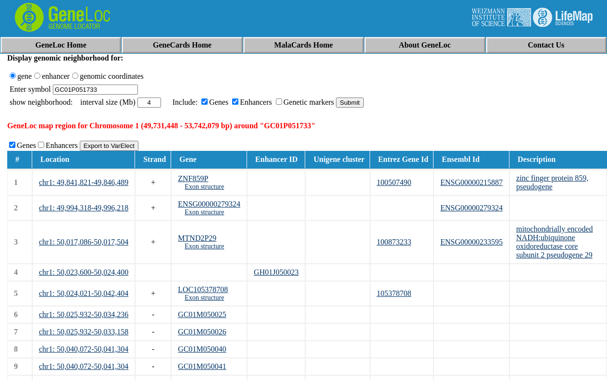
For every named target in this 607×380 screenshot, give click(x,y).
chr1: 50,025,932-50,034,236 (83, 314)
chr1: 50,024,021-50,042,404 (83, 293)
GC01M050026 (202, 332)
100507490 (394, 182)
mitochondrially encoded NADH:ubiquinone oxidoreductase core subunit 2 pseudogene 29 (554, 242)
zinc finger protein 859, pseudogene (552, 182)
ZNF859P (193, 178)
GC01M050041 (202, 366)
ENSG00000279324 (209, 204)
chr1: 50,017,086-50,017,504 (83, 242)
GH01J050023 (276, 272)
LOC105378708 (203, 289)
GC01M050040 (202, 349)
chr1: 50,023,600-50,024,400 (83, 272)
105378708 (394, 293)
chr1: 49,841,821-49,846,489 (83, 182)
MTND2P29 (197, 238)
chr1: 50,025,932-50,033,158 (83, 332)
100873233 (394, 242)
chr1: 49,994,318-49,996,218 (83, 208)
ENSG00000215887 (471, 182)
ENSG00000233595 (471, 242)
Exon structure (204, 186)
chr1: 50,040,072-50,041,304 (83, 349)
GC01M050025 (202, 314)
